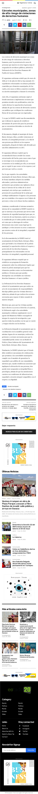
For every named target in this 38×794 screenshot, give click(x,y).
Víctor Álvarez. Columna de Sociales (27, 656)
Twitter (25, 731)
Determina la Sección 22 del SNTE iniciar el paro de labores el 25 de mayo (23, 527)
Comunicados (16, 547)
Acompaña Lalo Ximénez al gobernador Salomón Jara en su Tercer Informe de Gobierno (9, 659)
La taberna (16, 537)
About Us (5, 728)
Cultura (14, 535)
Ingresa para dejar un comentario (19, 432)
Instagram (26, 729)
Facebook (26, 726)
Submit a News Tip (8, 734)
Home (4, 726)
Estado (4, 498)
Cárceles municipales (13, 386)
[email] (14, 750)
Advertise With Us (8, 731)
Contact (5, 737)
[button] (34, 3)
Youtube (25, 734)
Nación (4, 703)
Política (4, 706)
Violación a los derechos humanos (12, 389)
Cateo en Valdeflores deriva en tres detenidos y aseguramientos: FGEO (23, 551)
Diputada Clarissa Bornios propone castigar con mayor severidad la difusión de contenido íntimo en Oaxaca (10, 629)
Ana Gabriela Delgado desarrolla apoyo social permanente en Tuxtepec (22, 563)
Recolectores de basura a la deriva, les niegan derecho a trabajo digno (10, 406)
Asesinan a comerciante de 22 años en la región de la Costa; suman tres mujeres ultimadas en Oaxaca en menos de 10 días (28, 630)
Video (4, 714)
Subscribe (31, 750)
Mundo (4, 709)
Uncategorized (6, 7)
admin (8, 20)
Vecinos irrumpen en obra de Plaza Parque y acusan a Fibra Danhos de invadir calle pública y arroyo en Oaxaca (18, 505)
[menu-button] (3, 3)
